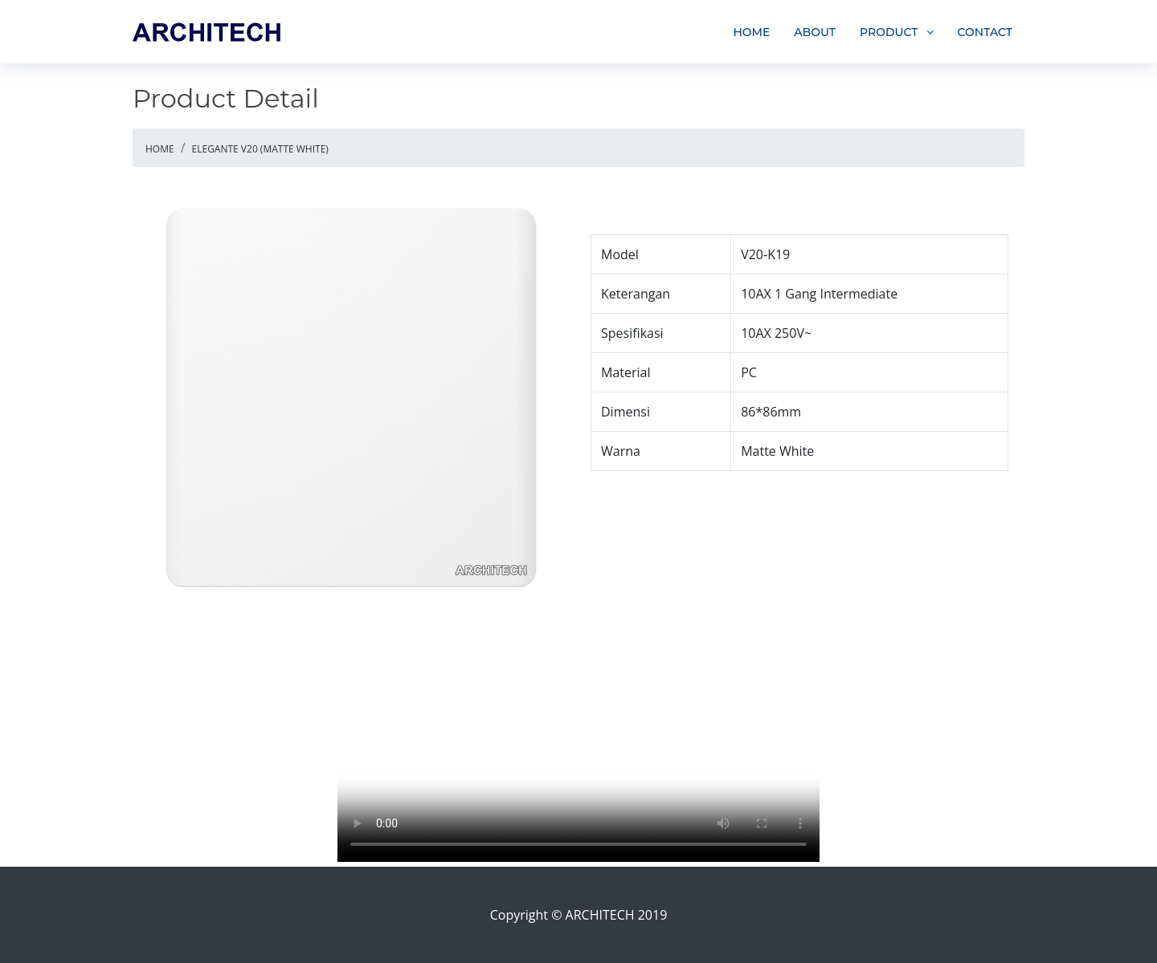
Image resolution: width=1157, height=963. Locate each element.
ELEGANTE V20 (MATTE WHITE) (260, 149)
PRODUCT (889, 32)
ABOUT (815, 32)
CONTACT (985, 32)
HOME (751, 32)
